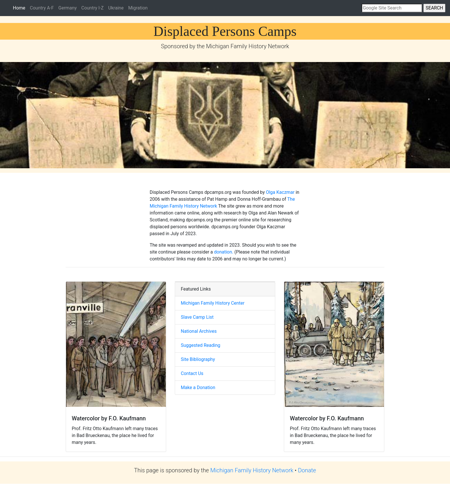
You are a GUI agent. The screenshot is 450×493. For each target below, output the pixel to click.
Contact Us (192, 373)
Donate (307, 470)
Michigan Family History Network (251, 470)
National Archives (199, 331)
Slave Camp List (197, 317)
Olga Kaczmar (280, 192)
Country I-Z (92, 8)
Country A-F (42, 8)
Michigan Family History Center (213, 303)
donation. (223, 252)
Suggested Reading (200, 345)
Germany (67, 8)
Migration (138, 8)
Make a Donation (198, 387)
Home (20, 7)
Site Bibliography (198, 359)
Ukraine (116, 8)
